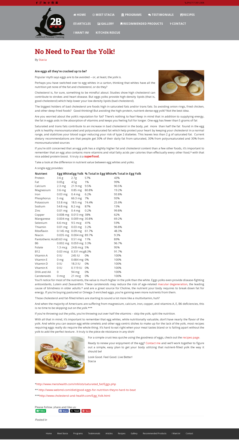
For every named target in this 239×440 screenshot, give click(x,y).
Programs (131, 15)
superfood (91, 156)
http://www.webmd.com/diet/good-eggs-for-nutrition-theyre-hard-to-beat (87, 390)
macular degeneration (173, 284)
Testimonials (161, 15)
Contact (178, 24)
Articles (82, 24)
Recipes (187, 15)
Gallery (105, 24)
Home (79, 15)
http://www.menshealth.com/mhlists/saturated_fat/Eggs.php (76, 384)
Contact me (152, 343)
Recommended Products (141, 24)
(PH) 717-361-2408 (194, 2)
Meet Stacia (103, 15)
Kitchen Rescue (108, 33)
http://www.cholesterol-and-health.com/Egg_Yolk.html (74, 396)
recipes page (191, 337)
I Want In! (81, 33)
